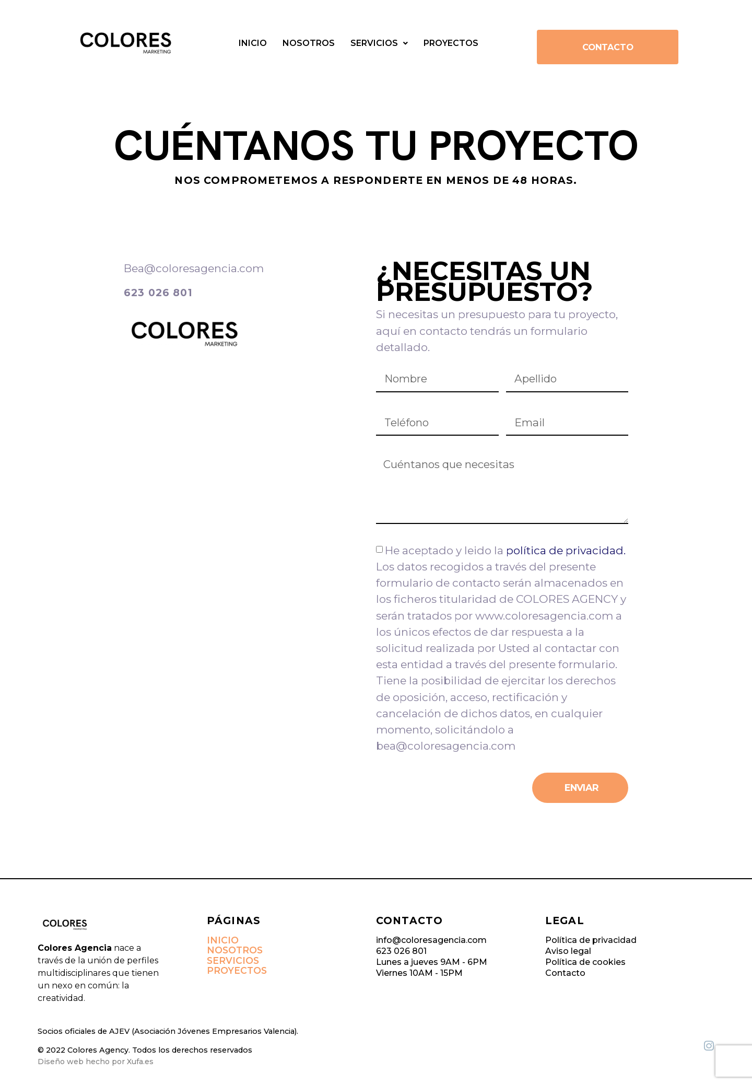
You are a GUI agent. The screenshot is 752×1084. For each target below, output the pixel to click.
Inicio (253, 43)
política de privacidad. (566, 552)
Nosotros (309, 43)
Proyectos (451, 43)
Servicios (379, 43)
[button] (379, 43)
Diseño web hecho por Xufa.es (96, 1063)
